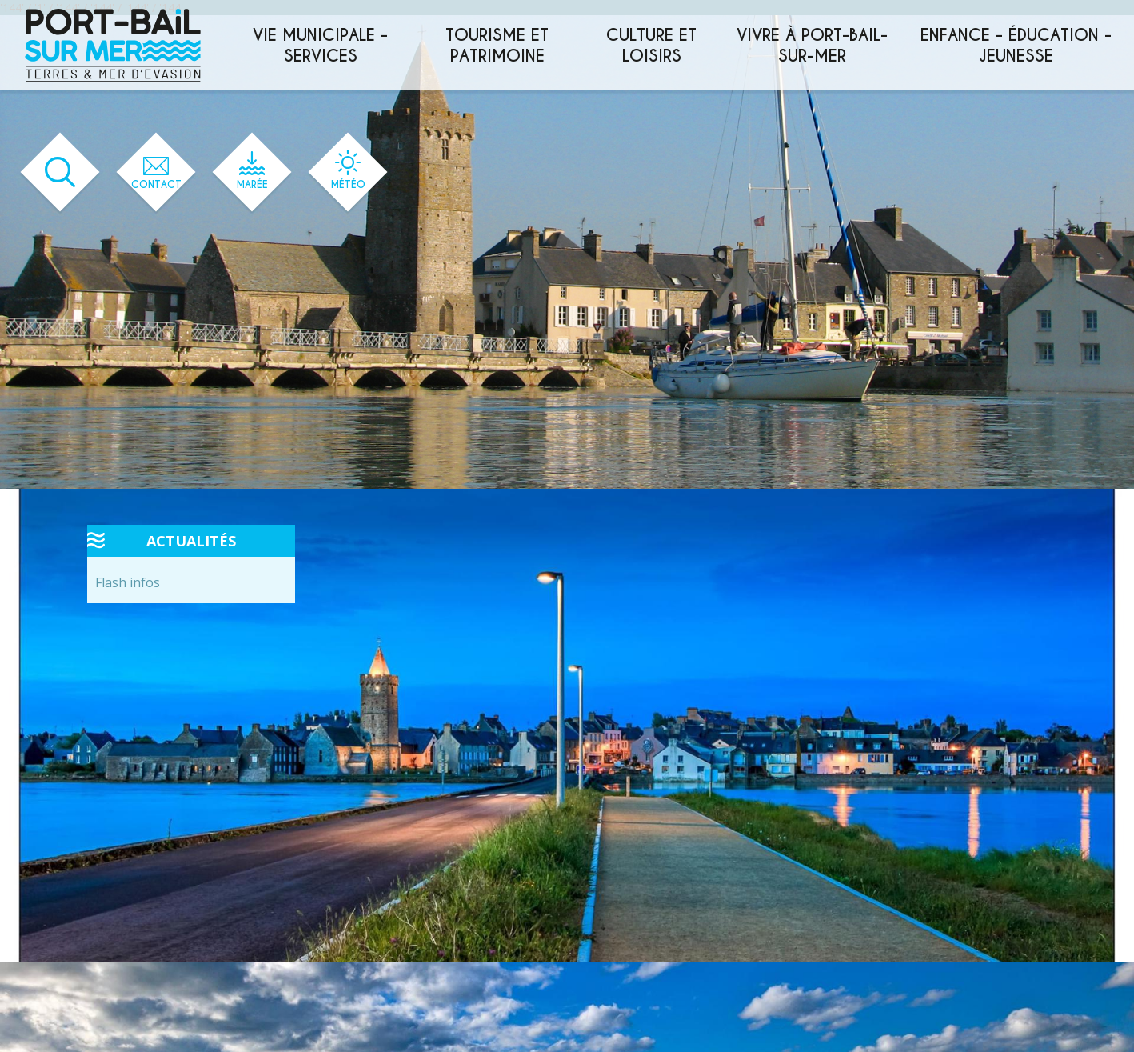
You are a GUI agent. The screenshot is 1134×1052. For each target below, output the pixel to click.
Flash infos (127, 582)
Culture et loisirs (651, 45)
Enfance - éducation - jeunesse (1016, 45)
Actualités (191, 540)
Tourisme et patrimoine (497, 45)
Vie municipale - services (320, 45)
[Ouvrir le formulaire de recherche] (60, 172)
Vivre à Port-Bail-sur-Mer (812, 45)
